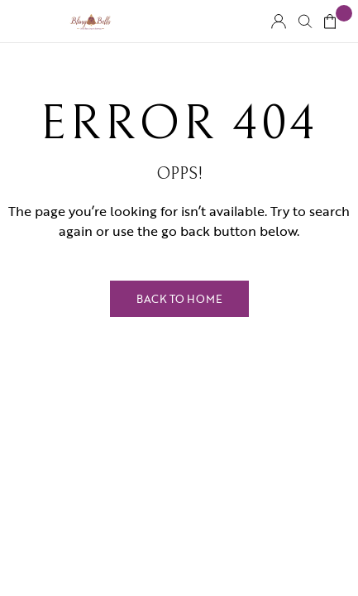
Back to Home (179, 299)
